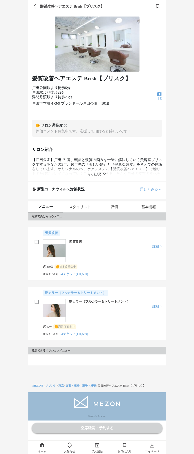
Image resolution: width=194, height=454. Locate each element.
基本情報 (148, 207)
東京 (61, 385)
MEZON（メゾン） (45, 385)
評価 (114, 207)
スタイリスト (80, 207)
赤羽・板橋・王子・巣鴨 (81, 385)
